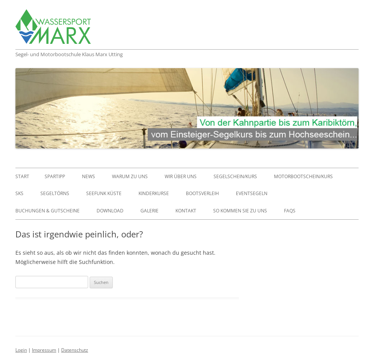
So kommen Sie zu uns (240, 210)
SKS (19, 193)
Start (22, 176)
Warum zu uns (130, 176)
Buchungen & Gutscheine (47, 210)
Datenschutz (74, 350)
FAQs (290, 210)
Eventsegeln (251, 193)
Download (110, 210)
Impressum (44, 350)
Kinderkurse (154, 193)
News (88, 176)
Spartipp (55, 176)
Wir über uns (181, 176)
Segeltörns (54, 193)
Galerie (149, 210)
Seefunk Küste (104, 193)
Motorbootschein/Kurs (303, 176)
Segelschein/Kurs (235, 176)
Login (21, 350)
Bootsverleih (202, 193)
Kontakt (185, 210)
